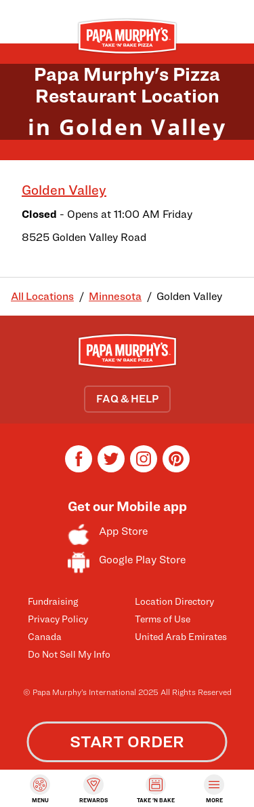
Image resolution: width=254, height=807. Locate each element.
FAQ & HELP (127, 398)
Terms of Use (162, 618)
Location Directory (174, 601)
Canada (45, 636)
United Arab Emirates (181, 636)
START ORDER (127, 741)
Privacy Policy (58, 618)
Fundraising (53, 601)
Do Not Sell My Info (69, 654)
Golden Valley (64, 190)
